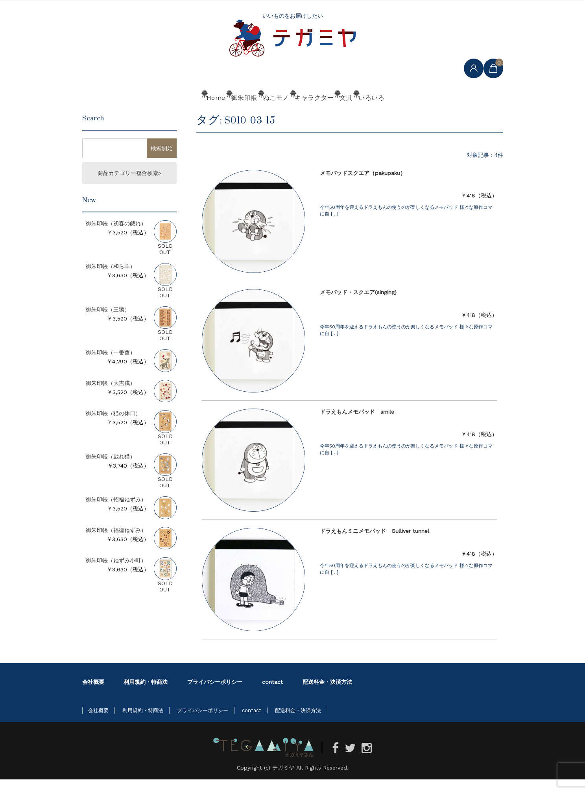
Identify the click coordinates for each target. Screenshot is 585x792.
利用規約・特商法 (146, 694)
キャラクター (322, 113)
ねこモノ (262, 113)
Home (157, 113)
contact (272, 694)
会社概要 (93, 694)
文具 (376, 113)
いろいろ (425, 113)
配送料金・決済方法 (327, 694)
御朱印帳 (208, 113)
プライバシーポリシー (214, 694)
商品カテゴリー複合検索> (129, 185)
